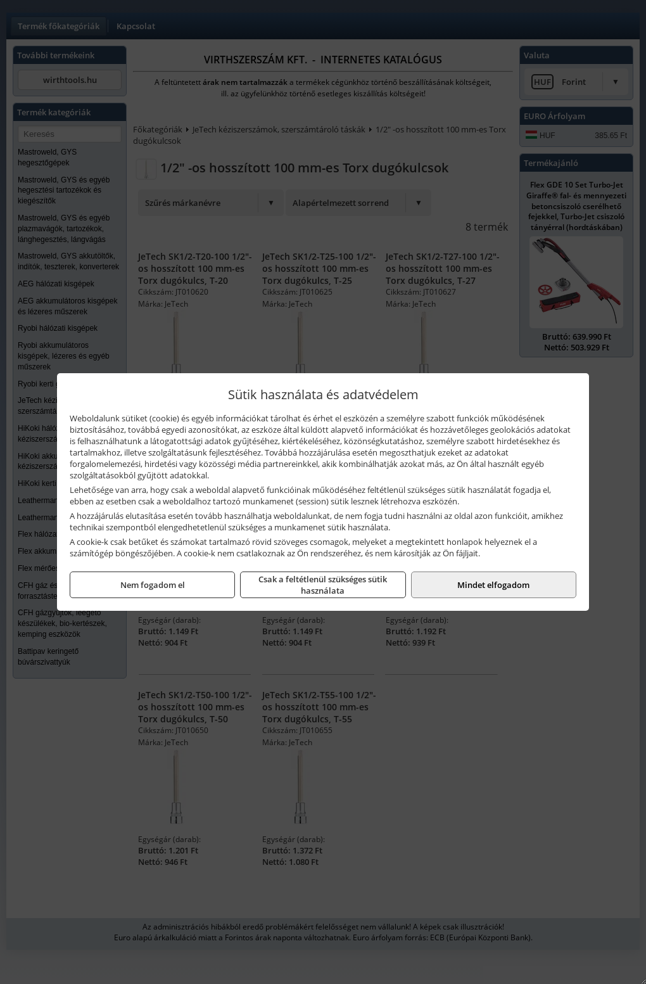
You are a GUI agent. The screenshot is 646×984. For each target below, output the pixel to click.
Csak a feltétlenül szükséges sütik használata (322, 584)
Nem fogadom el (152, 585)
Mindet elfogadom (493, 585)
